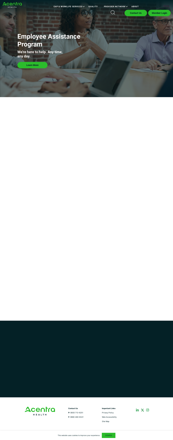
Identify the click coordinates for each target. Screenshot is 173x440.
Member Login (159, 13)
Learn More (32, 65)
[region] (86, 435)
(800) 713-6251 (76, 413)
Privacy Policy (108, 413)
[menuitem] (68, 6)
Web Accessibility (109, 417)
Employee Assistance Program (12, 5)
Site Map (105, 421)
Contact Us (136, 13)
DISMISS (108, 435)
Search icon (113, 12)
